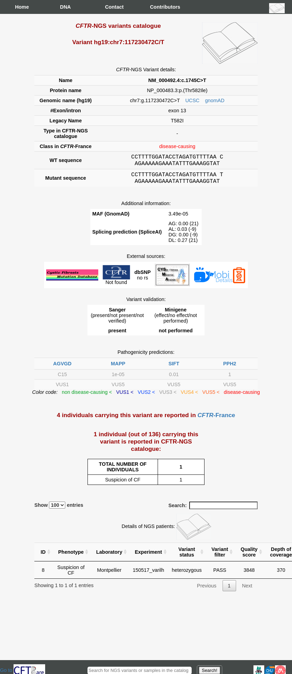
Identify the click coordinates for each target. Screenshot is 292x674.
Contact (112, 7)
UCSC (192, 100)
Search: (213, 509)
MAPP (118, 368)
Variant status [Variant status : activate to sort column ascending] (186, 556)
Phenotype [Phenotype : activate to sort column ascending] (71, 556)
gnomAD (214, 100)
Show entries (58, 509)
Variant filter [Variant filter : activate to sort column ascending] (219, 556)
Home (22, 7)
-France (216, 419)
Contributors (157, 7)
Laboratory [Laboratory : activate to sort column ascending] (109, 556)
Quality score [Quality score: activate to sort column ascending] (249, 556)
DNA (65, 7)
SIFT (173, 368)
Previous (206, 590)
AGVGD (62, 368)
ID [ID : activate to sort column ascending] (43, 556)
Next (247, 590)
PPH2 (229, 368)
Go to (22, 670)
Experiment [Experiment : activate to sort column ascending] (148, 556)
